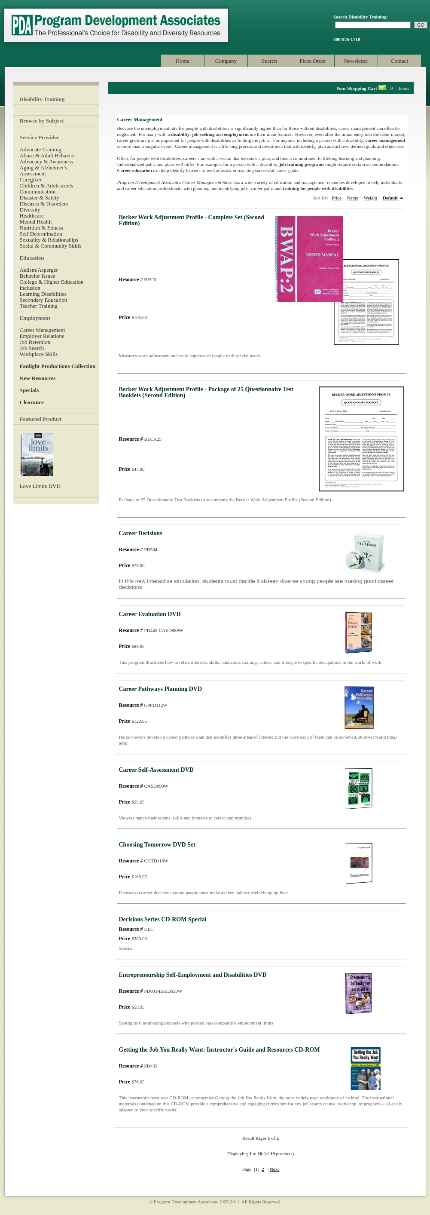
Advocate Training (40, 149)
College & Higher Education (52, 282)
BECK (138, 279)
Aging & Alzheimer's (43, 167)
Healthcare (32, 215)
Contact (399, 61)
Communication (38, 191)
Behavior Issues (37, 276)
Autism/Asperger (39, 270)
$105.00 (133, 317)
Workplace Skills (39, 354)
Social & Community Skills (51, 245)
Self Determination (41, 233)
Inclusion (30, 288)
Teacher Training (39, 306)
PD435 (138, 1065)
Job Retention (35, 342)
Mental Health (36, 221)
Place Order (312, 61)
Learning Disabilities (43, 294)
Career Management (42, 330)
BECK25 (140, 439)
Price (337, 197)
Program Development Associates (115, 25)
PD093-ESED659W (151, 991)
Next (274, 1169)
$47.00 (132, 469)
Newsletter (356, 61)
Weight (371, 197)
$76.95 (132, 1081)
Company (226, 61)
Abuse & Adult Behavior (48, 155)
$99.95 (132, 801)
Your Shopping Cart (356, 88)
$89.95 (132, 646)
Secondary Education (43, 300)
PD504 (138, 549)
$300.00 (133, 938)
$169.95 (133, 876)
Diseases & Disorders (44, 203)
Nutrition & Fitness (41, 227)
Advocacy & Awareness (46, 161)
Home (182, 61)
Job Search (32, 348)
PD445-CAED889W (151, 630)
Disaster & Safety (39, 197)
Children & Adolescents (46, 185)
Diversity (30, 209)
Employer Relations (42, 336)
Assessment (33, 173)
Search (269, 61)
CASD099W (143, 786)
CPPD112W (143, 705)
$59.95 (132, 1006)
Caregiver (31, 179)
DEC (136, 929)
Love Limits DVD (40, 486)
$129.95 (133, 721)
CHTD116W (144, 860)
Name (352, 197)
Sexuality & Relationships (49, 239)
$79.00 (132, 565)
